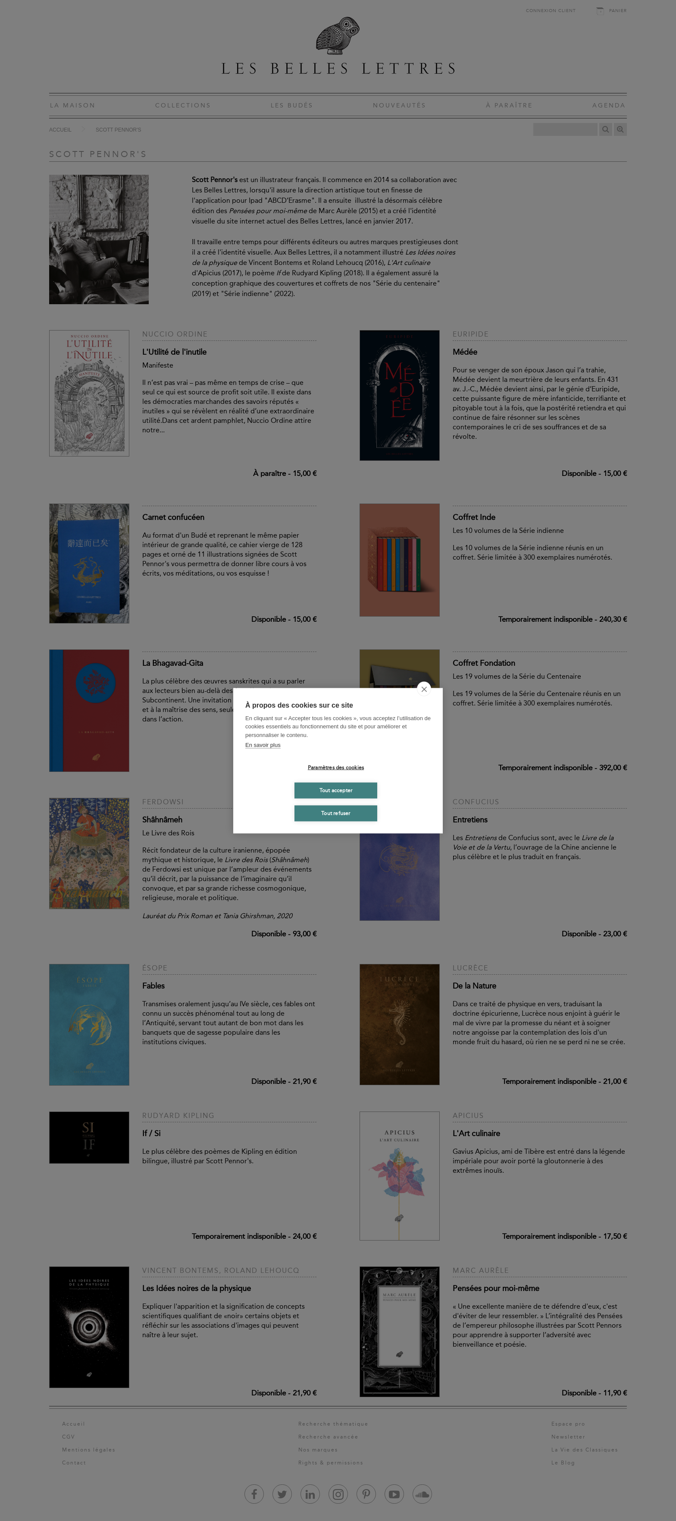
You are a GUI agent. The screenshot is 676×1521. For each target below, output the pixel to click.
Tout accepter (336, 790)
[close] (424, 688)
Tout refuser (335, 813)
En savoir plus (263, 745)
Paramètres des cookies (336, 768)
